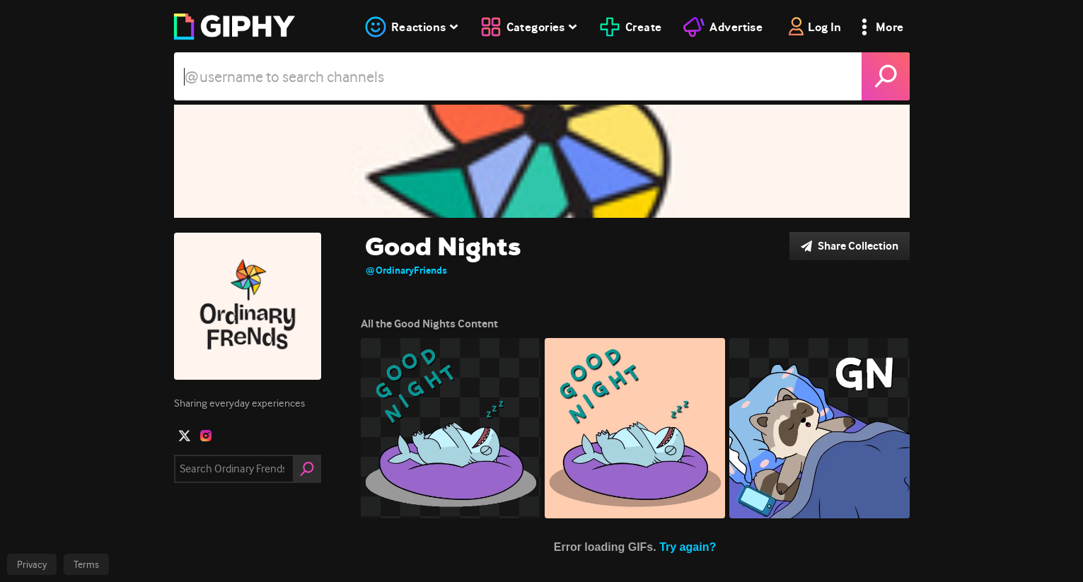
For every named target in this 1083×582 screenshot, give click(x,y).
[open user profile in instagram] (205, 435)
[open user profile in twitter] (184, 435)
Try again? (687, 544)
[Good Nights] (542, 161)
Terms (86, 564)
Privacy (32, 564)
